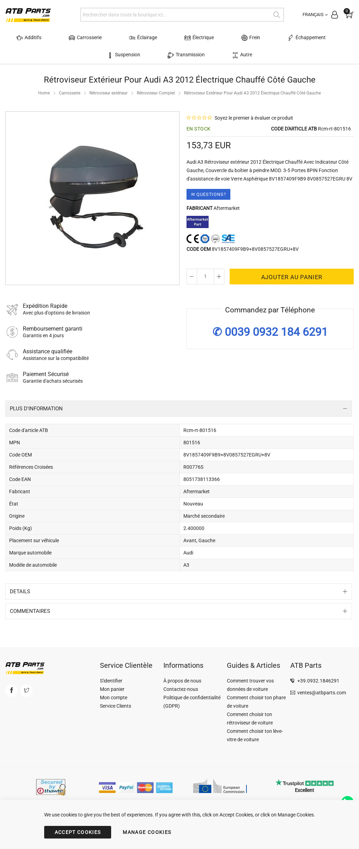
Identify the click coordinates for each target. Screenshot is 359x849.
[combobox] (182, 15)
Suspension (323, 38)
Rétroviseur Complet (156, 93)
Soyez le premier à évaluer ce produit (254, 118)
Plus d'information (36, 408)
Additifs (32, 38)
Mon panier (112, 689)
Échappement (268, 38)
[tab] (178, 409)
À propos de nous (182, 681)
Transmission (164, 55)
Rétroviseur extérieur (108, 93)
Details (20, 591)
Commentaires (30, 611)
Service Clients (115, 706)
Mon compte (113, 697)
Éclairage (129, 38)
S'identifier (111, 681)
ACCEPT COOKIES (78, 832)
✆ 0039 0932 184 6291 (270, 332)
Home (44, 93)
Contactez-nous (180, 689)
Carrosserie (80, 38)
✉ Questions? (208, 194)
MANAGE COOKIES (147, 832)
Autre (208, 55)
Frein (220, 38)
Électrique (177, 38)
